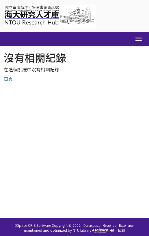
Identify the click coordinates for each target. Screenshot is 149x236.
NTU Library (82, 230)
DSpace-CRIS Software (33, 225)
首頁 (8, 78)
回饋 (121, 230)
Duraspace (91, 225)
